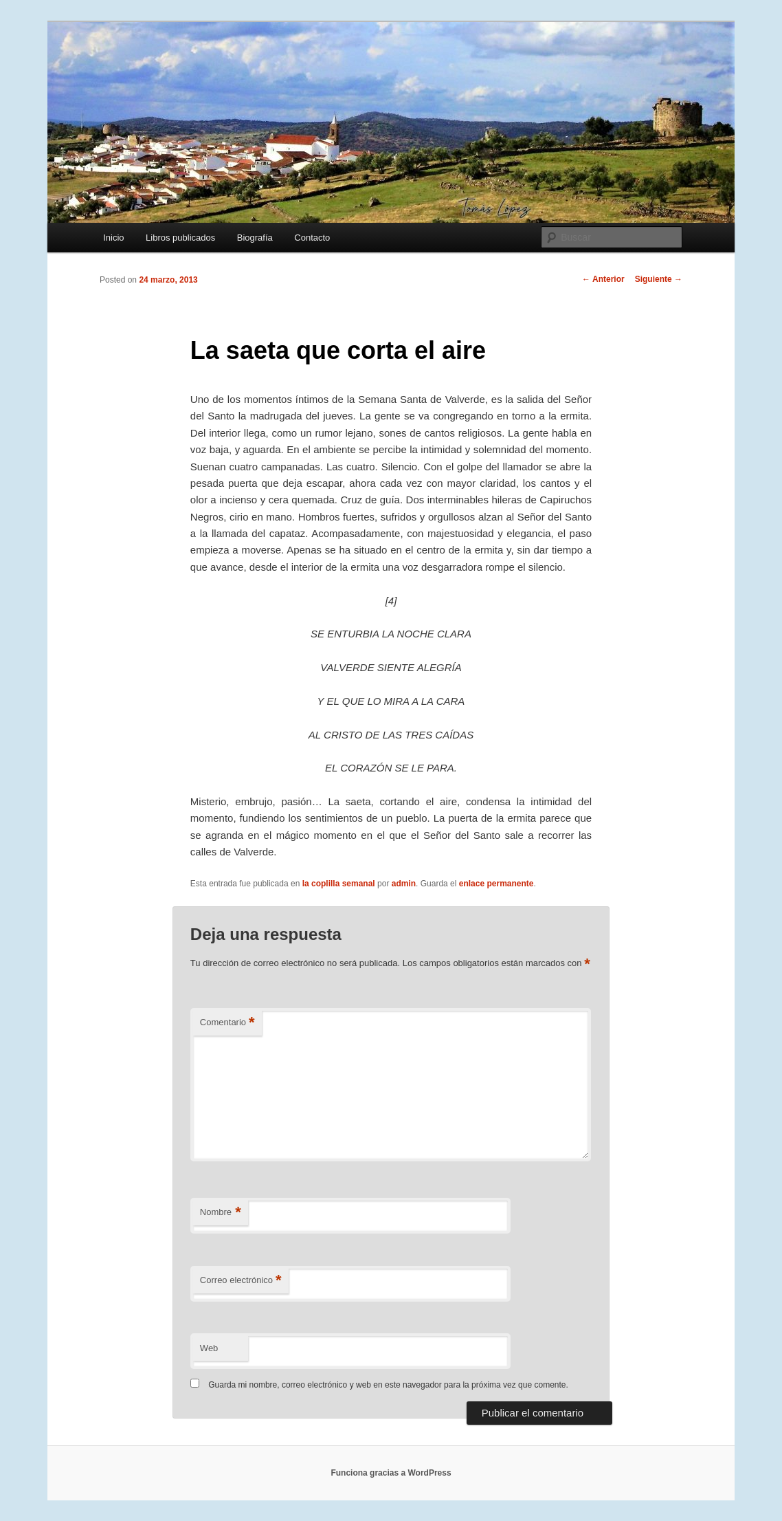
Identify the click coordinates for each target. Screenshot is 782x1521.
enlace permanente (496, 883)
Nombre (220, 1213)
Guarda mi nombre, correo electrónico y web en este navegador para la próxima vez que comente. (388, 1385)
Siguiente (658, 279)
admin (404, 883)
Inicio (113, 237)
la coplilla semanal (338, 883)
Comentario (227, 1023)
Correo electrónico (241, 1281)
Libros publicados (180, 237)
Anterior (603, 279)
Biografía (255, 237)
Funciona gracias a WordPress (391, 1473)
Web (209, 1348)
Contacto (312, 237)
